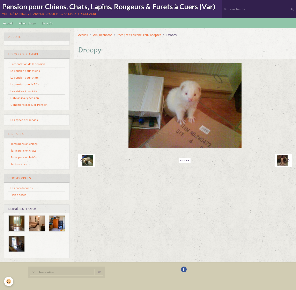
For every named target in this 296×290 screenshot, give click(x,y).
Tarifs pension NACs (23, 157)
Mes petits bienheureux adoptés (139, 35)
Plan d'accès (18, 194)
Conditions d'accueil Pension (28, 104)
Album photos (102, 35)
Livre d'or (47, 23)
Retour (185, 160)
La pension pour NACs (24, 84)
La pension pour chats (24, 77)
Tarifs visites (18, 164)
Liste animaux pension (24, 98)
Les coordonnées (21, 188)
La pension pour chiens (25, 70)
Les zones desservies (24, 120)
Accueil (8, 23)
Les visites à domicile (23, 91)
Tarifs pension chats (23, 150)
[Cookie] (8, 281)
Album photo (27, 23)
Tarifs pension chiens (24, 143)
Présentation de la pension (27, 64)
